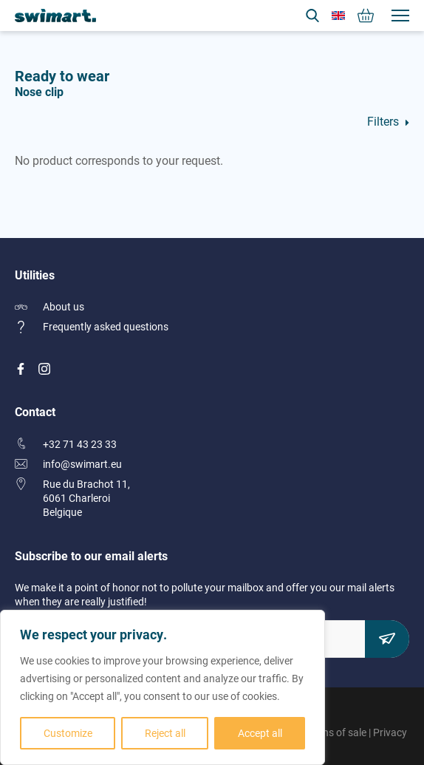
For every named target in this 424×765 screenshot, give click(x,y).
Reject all (165, 733)
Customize (68, 733)
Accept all (260, 733)
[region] (162, 687)
